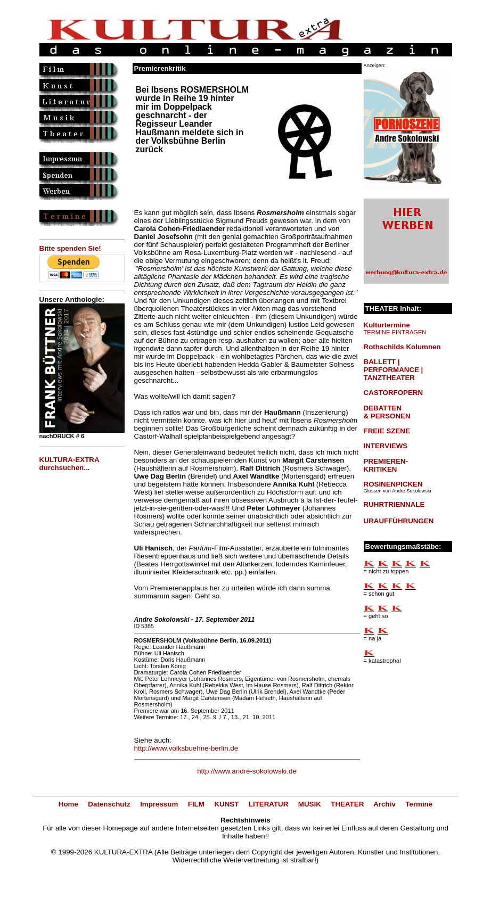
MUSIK (309, 804)
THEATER (347, 804)
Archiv (384, 804)
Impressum (159, 804)
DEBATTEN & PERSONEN (387, 412)
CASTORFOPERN (393, 393)
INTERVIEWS (386, 446)
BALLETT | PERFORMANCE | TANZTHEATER (393, 370)
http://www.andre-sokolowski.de (247, 771)
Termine (418, 804)
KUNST (226, 804)
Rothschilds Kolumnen (402, 347)
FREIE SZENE (387, 431)
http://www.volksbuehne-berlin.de (186, 748)
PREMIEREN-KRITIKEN (386, 465)
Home (68, 804)
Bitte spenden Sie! (70, 248)
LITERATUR (269, 804)
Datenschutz (109, 804)
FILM (196, 804)
